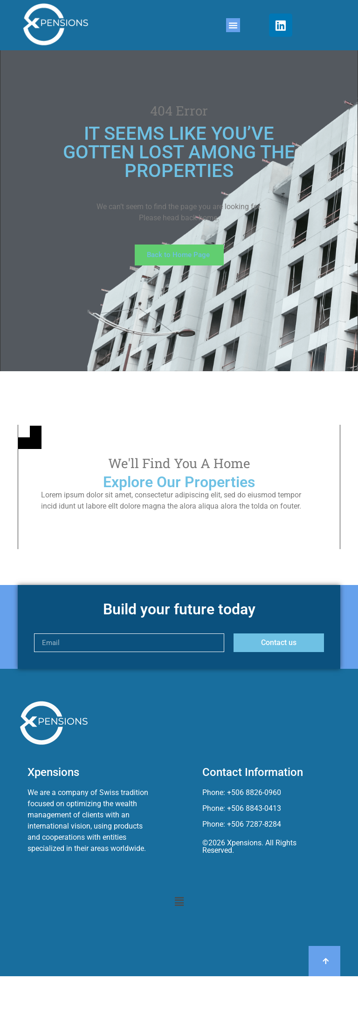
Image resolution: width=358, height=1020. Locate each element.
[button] (233, 25)
